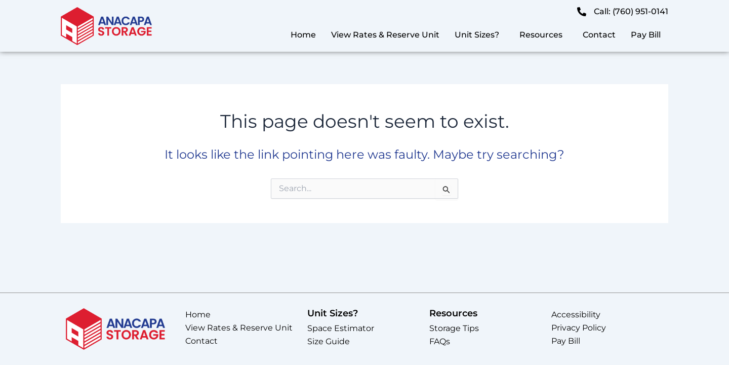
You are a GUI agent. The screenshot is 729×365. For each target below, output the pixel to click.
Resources (540, 35)
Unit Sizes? (477, 35)
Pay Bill (646, 35)
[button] (479, 35)
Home (303, 35)
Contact (599, 35)
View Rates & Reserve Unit (385, 35)
